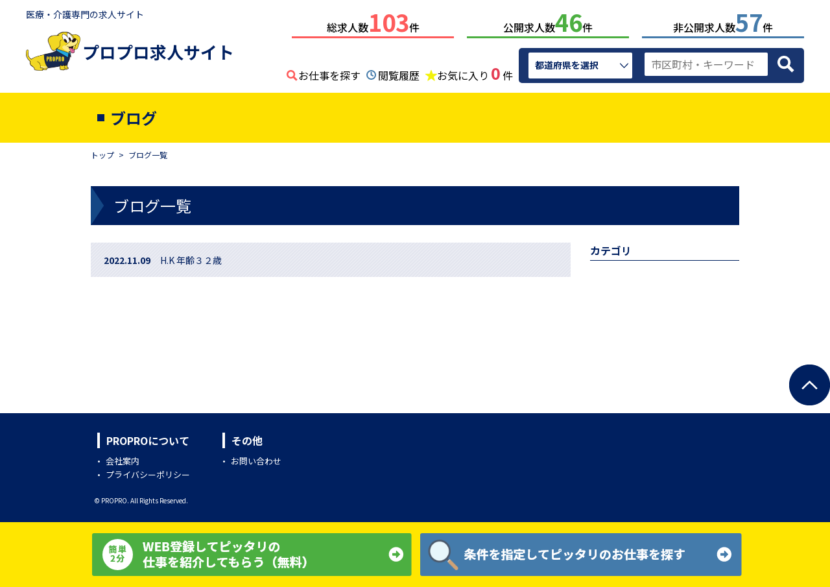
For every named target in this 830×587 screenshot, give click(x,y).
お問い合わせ (256, 458)
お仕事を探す (329, 72)
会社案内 (122, 458)
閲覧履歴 (399, 72)
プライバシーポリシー (148, 472)
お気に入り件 (475, 71)
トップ (102, 152)
